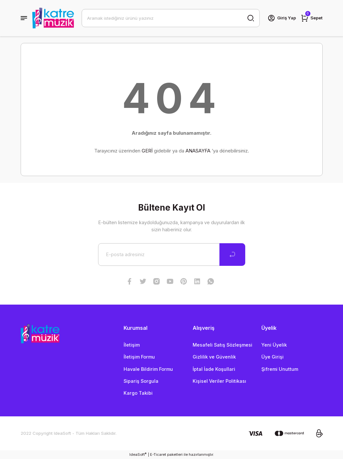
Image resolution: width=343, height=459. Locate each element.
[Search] (171, 18)
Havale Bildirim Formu (148, 369)
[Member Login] (281, 18)
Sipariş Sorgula (141, 381)
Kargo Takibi (138, 393)
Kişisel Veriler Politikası (219, 381)
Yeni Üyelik (274, 345)
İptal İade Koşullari (214, 369)
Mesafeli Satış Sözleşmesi (222, 345)
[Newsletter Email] (171, 254)
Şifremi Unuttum (279, 369)
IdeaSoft (137, 454)
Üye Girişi (272, 357)
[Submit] (232, 254)
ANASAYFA (198, 151)
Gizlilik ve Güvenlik (214, 357)
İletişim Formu (139, 357)
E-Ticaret (158, 454)
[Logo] (53, 18)
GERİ (147, 151)
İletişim (132, 345)
